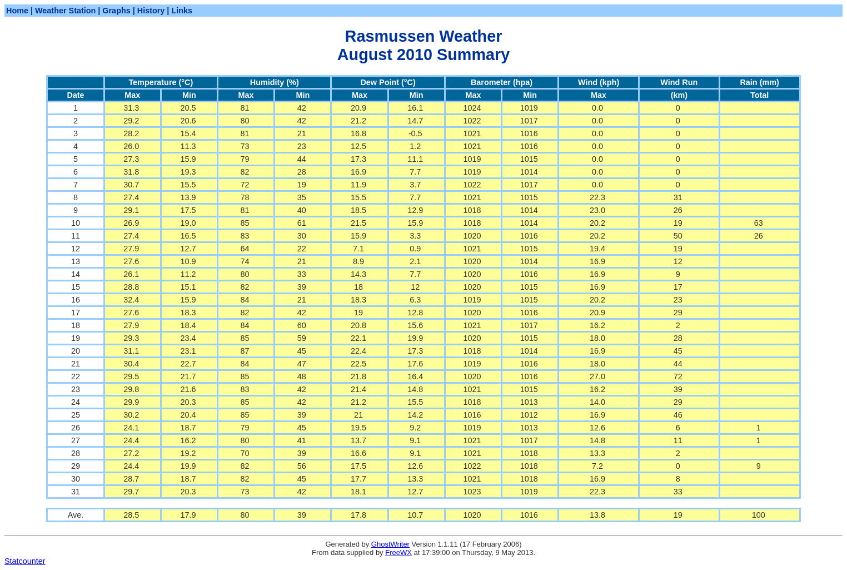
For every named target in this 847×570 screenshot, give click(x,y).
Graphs (116, 10)
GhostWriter (390, 544)
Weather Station (65, 10)
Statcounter (25, 561)
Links (181, 10)
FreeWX (398, 552)
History (151, 10)
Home (17, 10)
